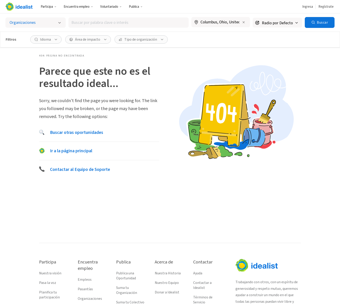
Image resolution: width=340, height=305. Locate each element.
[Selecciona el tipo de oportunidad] (35, 22)
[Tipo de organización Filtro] (141, 39)
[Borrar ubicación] (243, 22)
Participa (48, 6)
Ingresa (307, 6)
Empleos (85, 279)
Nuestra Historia (168, 273)
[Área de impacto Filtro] (88, 39)
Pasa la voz (47, 282)
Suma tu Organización (126, 290)
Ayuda (197, 273)
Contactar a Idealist (202, 285)
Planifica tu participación (49, 295)
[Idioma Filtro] (46, 39)
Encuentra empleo (78, 6)
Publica (135, 6)
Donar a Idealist (167, 292)
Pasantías (85, 289)
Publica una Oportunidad (126, 276)
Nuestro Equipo (167, 282)
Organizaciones (90, 298)
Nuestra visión (50, 273)
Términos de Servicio (202, 300)
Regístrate (326, 6)
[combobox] (129, 22)
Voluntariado (111, 6)
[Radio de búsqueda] (277, 22)
